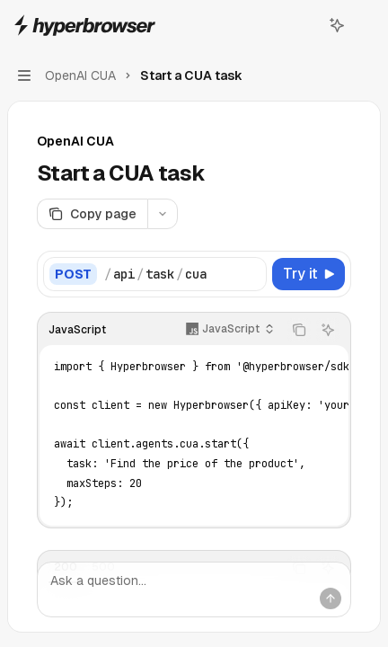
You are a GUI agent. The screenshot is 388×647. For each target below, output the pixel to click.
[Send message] (330, 598)
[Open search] (303, 25)
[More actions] (365, 25)
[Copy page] (92, 214)
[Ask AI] (328, 329)
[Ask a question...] (194, 589)
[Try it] (308, 274)
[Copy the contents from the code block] (299, 329)
